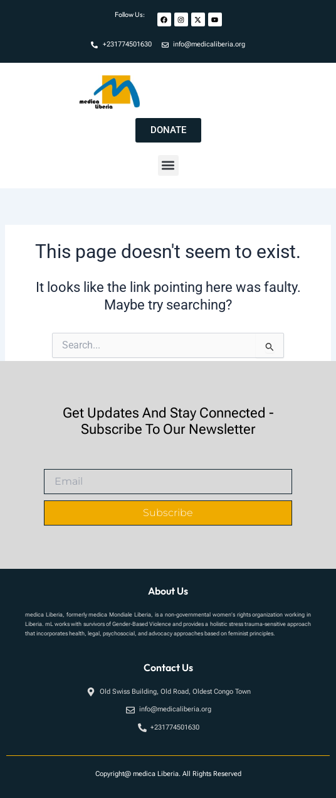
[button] (168, 165)
